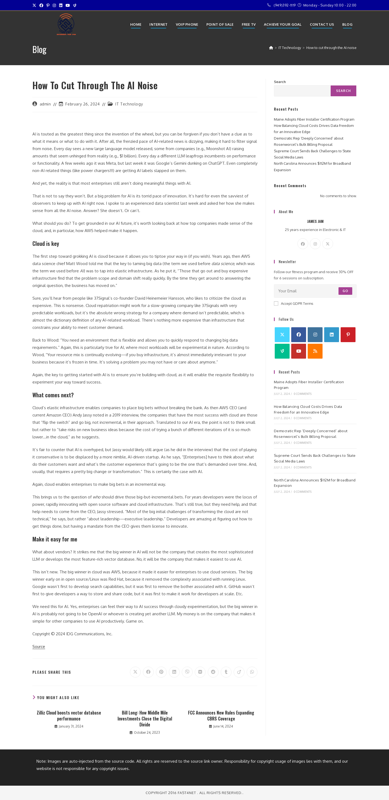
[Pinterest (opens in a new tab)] (48, 5)
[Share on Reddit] (213, 672)
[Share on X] (135, 672)
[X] (327, 243)
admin (45, 104)
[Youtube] (298, 351)
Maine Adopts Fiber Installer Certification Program (314, 119)
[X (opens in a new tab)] (35, 5)
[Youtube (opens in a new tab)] (68, 5)
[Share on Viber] (187, 672)
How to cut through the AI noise (331, 47)
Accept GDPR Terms (293, 303)
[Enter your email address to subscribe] (315, 291)
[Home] (271, 47)
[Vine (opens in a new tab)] (75, 5)
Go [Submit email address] (345, 291)
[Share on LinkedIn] (174, 672)
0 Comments (302, 393)
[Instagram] (315, 243)
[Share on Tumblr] (226, 672)
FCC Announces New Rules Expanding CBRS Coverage (221, 716)
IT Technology (129, 104)
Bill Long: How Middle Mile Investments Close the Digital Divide (145, 719)
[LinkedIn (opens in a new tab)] (61, 5)
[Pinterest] (348, 334)
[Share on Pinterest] (161, 672)
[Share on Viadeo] (239, 672)
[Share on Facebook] (148, 672)
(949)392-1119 (285, 5)
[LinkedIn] (331, 334)
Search (280, 82)
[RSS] (315, 351)
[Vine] (282, 351)
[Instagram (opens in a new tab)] (54, 5)
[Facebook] (302, 243)
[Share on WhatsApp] (252, 672)
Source (38, 646)
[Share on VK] (200, 672)
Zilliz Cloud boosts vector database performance (69, 716)
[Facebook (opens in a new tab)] (41, 5)
